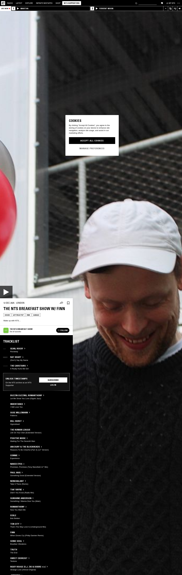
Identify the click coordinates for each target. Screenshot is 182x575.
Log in (53, 385)
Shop (58, 3)
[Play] (6, 292)
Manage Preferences (92, 148)
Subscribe (53, 380)
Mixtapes (44, 3)
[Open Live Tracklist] (175, 8)
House (7, 315)
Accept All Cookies (92, 140)
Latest (19, 3)
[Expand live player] (165, 8)
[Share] (61, 303)
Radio (10, 3)
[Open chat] (162, 3)
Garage (36, 315)
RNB (28, 315)
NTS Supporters (71, 3)
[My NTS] (170, 3)
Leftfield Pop (18, 315)
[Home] (3, 3)
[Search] (136, 3)
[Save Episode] (68, 302)
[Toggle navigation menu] (178, 3)
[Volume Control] (179, 8)
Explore (29, 3)
